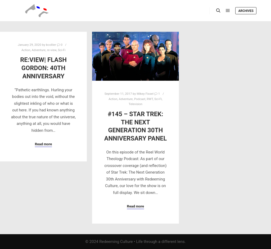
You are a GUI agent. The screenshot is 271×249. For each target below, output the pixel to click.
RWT (150, 99)
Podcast (140, 99)
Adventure (39, 50)
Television (135, 104)
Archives (246, 11)
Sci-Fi (61, 50)
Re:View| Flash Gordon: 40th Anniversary (43, 68)
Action (25, 50)
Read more (43, 144)
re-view (51, 50)
